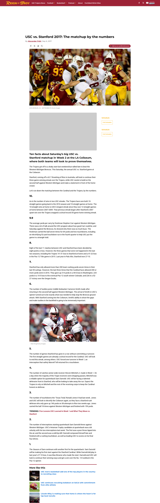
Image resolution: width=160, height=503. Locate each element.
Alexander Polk (34, 41)
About (80, 3)
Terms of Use (103, 488)
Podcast (71, 3)
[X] (143, 3)
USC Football (41, 474)
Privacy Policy (84, 488)
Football (50, 3)
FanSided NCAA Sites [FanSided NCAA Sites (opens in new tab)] (93, 3)
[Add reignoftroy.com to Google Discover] (120, 46)
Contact (54, 488)
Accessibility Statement (60, 492)
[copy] (41, 46)
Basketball (61, 3)
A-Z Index (82, 492)
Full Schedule (107, 122)
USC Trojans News (38, 3)
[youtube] (147, 3)
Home (31, 474)
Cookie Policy (125, 488)
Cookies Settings (105, 492)
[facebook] (139, 3)
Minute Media (18, 497)
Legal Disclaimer (36, 492)
